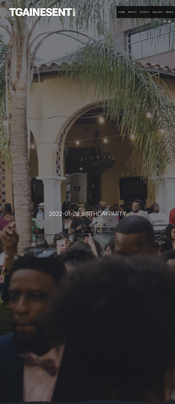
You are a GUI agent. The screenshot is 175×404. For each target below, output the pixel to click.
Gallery (157, 12)
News (169, 12)
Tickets (144, 12)
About (132, 12)
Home (121, 12)
